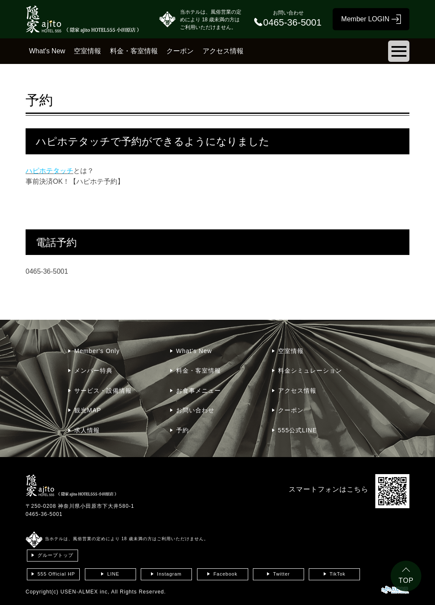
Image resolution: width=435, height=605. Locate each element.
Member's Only (97, 350)
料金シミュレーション (310, 370)
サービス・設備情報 (103, 390)
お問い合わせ (195, 410)
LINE (113, 573)
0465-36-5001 (44, 514)
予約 (182, 430)
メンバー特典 (93, 370)
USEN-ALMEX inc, (85, 592)
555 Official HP (56, 573)
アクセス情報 (223, 51)
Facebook (225, 573)
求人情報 (87, 430)
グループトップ (55, 555)
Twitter (281, 573)
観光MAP (87, 410)
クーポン (180, 51)
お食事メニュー (198, 390)
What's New (47, 51)
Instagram (169, 573)
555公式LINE (297, 430)
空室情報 (87, 51)
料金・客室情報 (134, 51)
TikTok (337, 573)
